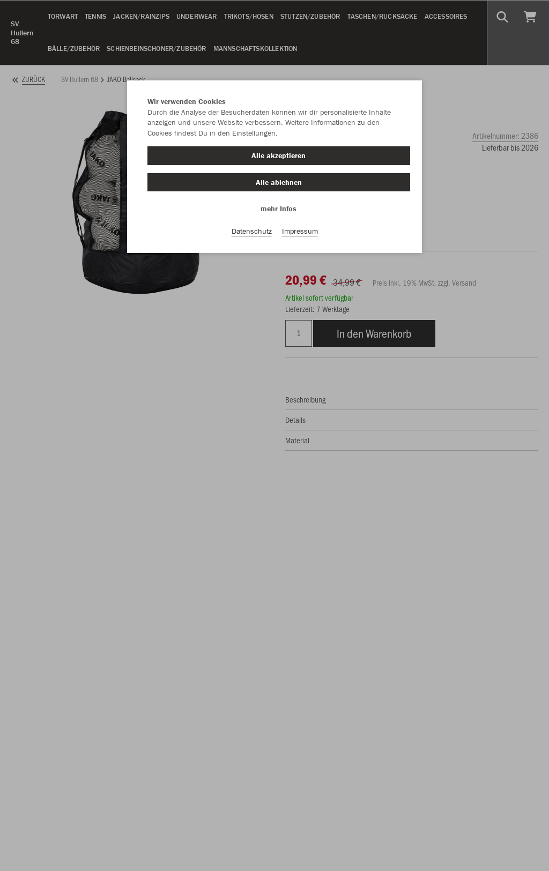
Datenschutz (252, 231)
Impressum (300, 231)
